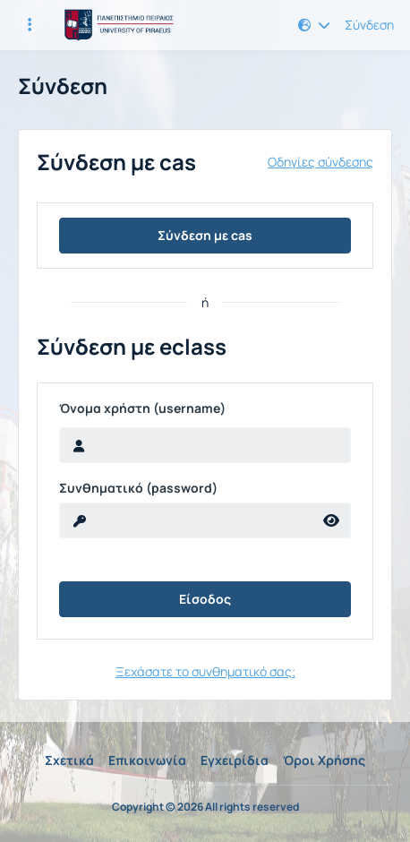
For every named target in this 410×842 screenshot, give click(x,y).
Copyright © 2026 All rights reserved (205, 807)
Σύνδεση (369, 25)
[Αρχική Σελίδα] (117, 25)
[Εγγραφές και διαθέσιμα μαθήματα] (29, 25)
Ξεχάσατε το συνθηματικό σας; (205, 671)
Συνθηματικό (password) (138, 488)
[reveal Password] (186, 520)
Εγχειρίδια (235, 760)
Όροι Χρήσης (324, 760)
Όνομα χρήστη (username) (142, 408)
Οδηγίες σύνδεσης (320, 162)
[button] (314, 25)
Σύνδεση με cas (205, 235)
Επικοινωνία (147, 760)
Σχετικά (69, 760)
